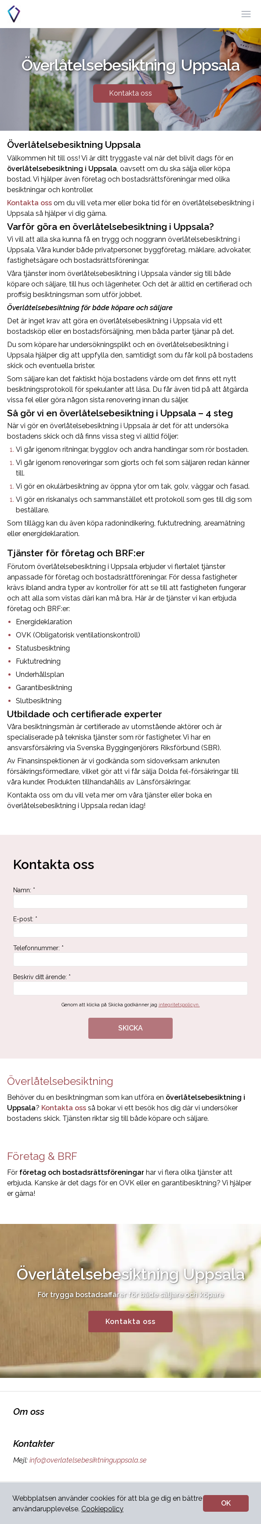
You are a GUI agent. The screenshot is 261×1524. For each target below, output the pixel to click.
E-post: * (130, 926)
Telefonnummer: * (130, 955)
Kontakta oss (130, 93)
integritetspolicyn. (179, 1005)
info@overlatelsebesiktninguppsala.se (87, 1460)
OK (226, 1503)
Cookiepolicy (102, 1509)
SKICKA (130, 1028)
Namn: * (130, 898)
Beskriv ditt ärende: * (130, 984)
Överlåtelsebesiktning (60, 1081)
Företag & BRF (42, 1156)
